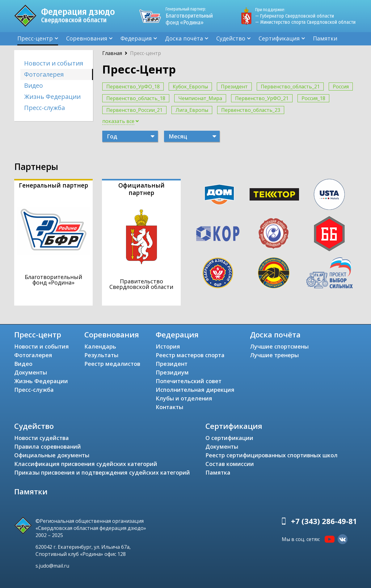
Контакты (169, 407)
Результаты (101, 355)
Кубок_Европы (190, 86)
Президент (234, 86)
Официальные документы (51, 455)
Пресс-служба (44, 108)
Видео (33, 85)
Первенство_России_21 (134, 110)
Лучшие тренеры (274, 355)
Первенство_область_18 (135, 98)
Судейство (230, 38)
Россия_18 (313, 98)
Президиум (172, 372)
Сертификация (279, 38)
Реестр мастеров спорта (190, 355)
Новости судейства (41, 438)
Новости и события (53, 63)
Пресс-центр (35, 38)
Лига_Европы (191, 110)
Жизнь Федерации (52, 96)
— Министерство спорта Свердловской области (305, 22)
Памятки (325, 38)
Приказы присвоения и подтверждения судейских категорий (102, 472)
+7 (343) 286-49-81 (324, 521)
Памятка (217, 472)
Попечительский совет (188, 381)
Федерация (136, 38)
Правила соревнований (47, 446)
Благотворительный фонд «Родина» (192, 16)
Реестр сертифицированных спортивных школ (271, 455)
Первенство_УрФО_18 (133, 86)
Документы (30, 372)
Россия (341, 86)
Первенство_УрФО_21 (262, 98)
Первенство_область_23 (250, 110)
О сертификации (229, 438)
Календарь (100, 346)
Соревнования (86, 38)
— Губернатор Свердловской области (294, 16)
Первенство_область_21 (290, 86)
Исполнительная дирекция (195, 389)
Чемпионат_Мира (200, 98)
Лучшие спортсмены (279, 346)
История (168, 346)
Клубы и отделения (184, 398)
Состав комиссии (229, 463)
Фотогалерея (44, 74)
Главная (112, 53)
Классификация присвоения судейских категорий (85, 463)
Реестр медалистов (112, 363)
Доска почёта (184, 38)
